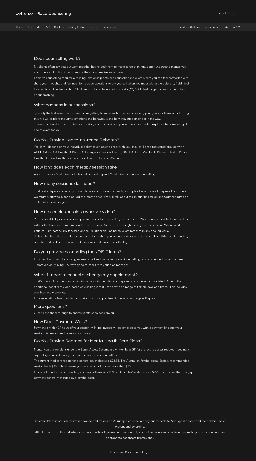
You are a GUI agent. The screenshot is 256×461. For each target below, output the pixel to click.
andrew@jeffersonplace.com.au (199, 27)
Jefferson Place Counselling (43, 13)
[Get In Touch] (227, 13)
